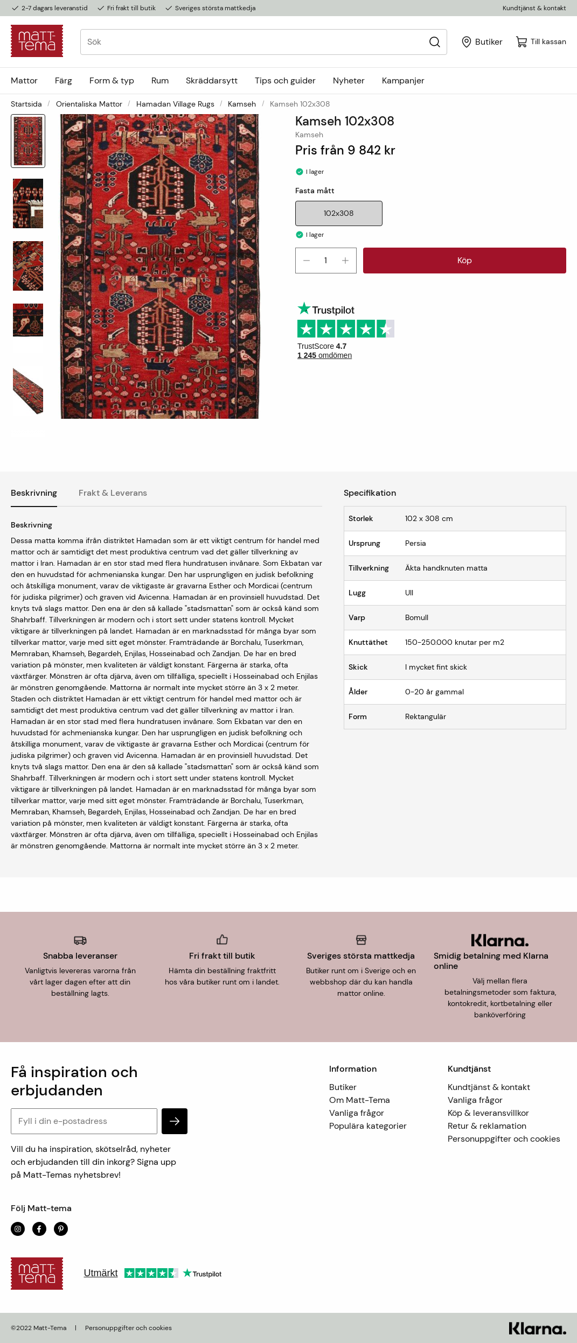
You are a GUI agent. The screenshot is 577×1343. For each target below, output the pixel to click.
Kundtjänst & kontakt (534, 8)
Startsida (26, 104)
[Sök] (434, 41)
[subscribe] (174, 1121)
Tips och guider (285, 80)
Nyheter (349, 80)
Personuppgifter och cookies (504, 1138)
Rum (160, 80)
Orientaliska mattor (89, 104)
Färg (63, 80)
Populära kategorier (368, 1125)
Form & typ (111, 80)
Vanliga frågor (356, 1113)
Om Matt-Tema (359, 1100)
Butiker (343, 1087)
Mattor (24, 80)
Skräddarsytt (212, 80)
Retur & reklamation (487, 1125)
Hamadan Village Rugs (175, 104)
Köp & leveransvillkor (488, 1113)
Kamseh (242, 104)
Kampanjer (403, 80)
